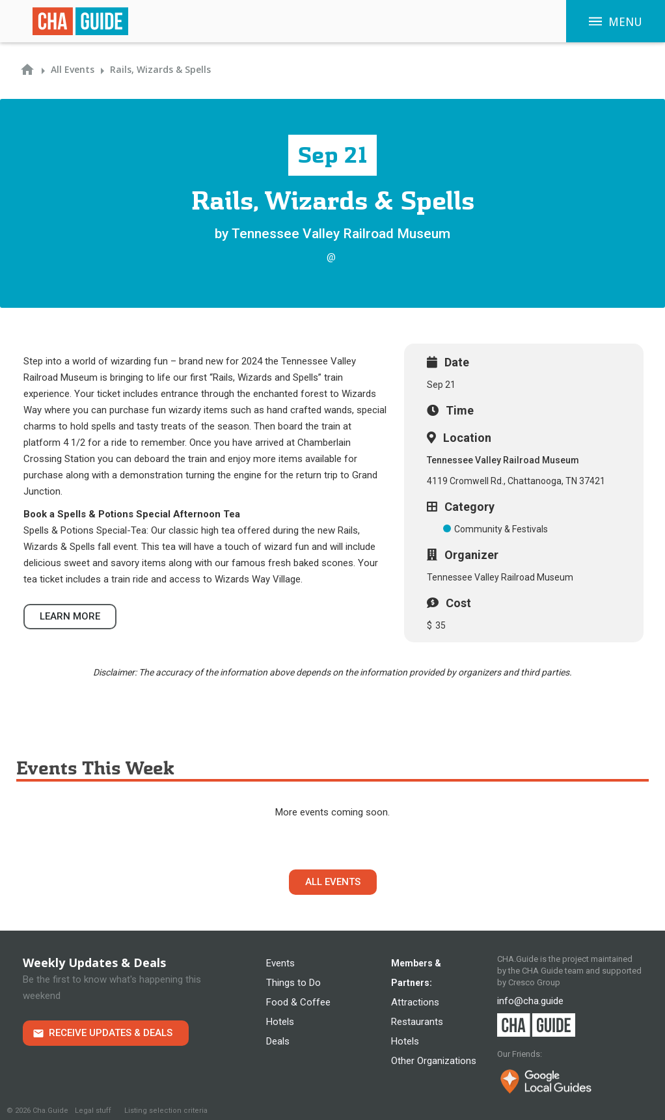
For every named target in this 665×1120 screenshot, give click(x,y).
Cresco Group (534, 982)
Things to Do (293, 983)
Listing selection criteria (166, 1110)
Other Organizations (433, 1061)
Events (280, 963)
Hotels (280, 1022)
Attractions (415, 1002)
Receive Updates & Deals (110, 1033)
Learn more (70, 616)
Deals (278, 1041)
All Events (332, 882)
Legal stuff (93, 1110)
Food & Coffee (298, 1002)
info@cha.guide (530, 1001)
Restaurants (417, 1022)
